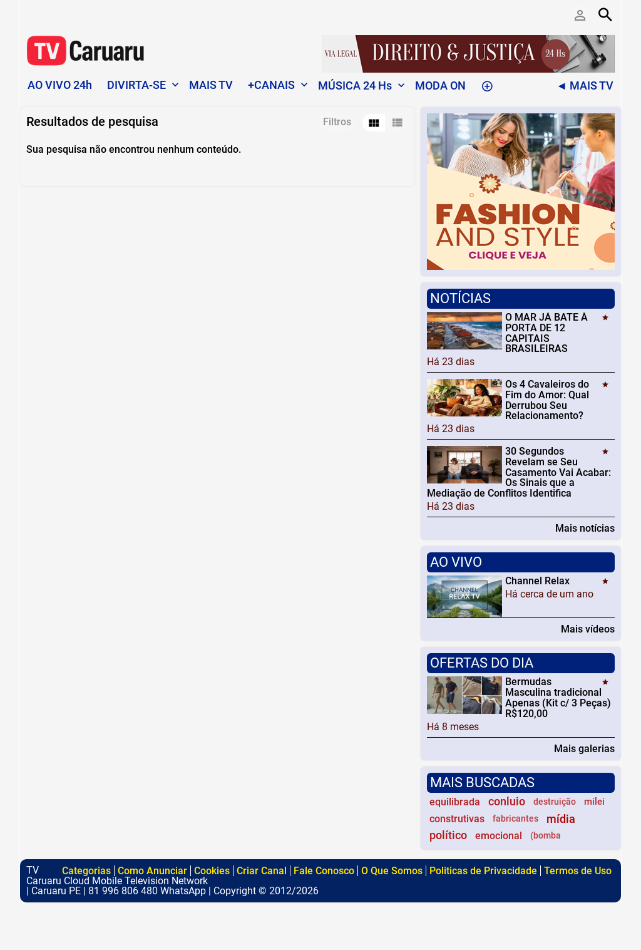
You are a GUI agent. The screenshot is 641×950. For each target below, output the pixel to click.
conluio (506, 801)
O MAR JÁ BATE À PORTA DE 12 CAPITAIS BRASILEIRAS (546, 332)
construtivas (457, 819)
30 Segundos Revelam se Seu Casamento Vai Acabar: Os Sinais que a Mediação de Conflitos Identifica (519, 472)
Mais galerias (584, 748)
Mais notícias (585, 528)
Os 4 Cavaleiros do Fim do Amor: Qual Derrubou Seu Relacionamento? (547, 399)
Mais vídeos (588, 628)
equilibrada (454, 802)
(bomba (545, 835)
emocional (498, 836)
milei (594, 801)
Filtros (337, 122)
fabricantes (515, 818)
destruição (554, 802)
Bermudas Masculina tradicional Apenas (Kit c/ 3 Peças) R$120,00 (558, 697)
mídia (560, 818)
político (448, 835)
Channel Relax (537, 581)
